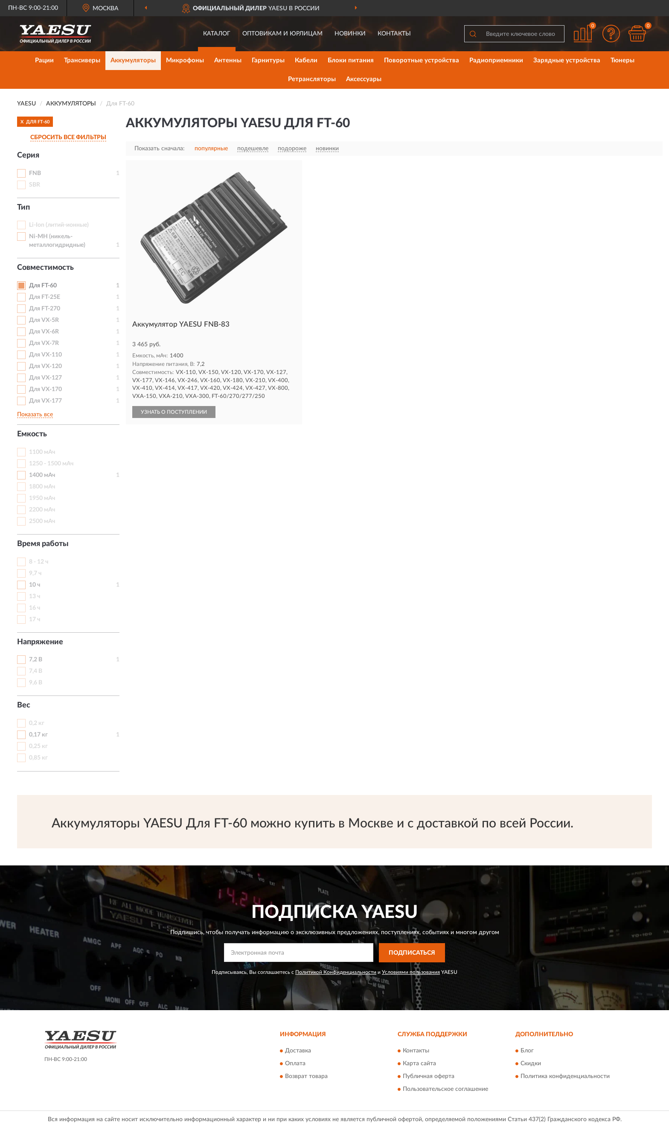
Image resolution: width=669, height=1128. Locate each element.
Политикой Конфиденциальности (335, 972)
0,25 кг (38, 746)
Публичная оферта (428, 1077)
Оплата (295, 1064)
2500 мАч (42, 521)
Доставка (298, 1051)
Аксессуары (363, 79)
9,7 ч (35, 573)
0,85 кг (38, 758)
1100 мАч (42, 452)
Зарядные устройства (566, 60)
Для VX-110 (45, 355)
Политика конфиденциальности (565, 1077)
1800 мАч (42, 487)
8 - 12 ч (38, 562)
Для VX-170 (45, 389)
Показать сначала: (159, 149)
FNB (35, 173)
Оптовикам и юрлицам (282, 34)
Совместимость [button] (45, 268)
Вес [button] (23, 705)
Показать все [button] (35, 415)
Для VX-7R (44, 343)
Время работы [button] (43, 544)
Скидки (531, 1064)
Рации (44, 60)
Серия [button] (28, 155)
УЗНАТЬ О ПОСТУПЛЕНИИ (174, 412)
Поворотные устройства (421, 60)
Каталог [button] (216, 34)
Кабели (306, 60)
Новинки (350, 34)
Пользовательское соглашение (445, 1090)
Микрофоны (185, 60)
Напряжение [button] (40, 642)
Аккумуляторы (133, 60)
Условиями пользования (411, 972)
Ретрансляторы (312, 79)
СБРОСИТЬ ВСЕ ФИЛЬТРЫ (68, 137)
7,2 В (35, 660)
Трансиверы (82, 60)
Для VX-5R (44, 320)
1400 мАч (42, 475)
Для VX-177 (45, 401)
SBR (34, 185)
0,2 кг (36, 723)
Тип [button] (23, 207)
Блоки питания (351, 60)
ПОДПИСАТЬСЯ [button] (412, 953)
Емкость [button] (32, 434)
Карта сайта (419, 1064)
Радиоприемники (496, 60)
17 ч (34, 619)
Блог (527, 1051)
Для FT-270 (44, 309)
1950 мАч (42, 498)
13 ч (34, 596)
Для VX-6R (44, 332)
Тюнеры (622, 60)
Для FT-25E (44, 297)
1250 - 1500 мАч (51, 464)
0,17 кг (38, 735)
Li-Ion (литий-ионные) (59, 225)
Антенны (227, 60)
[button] (611, 33)
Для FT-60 (43, 286)
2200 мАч (42, 510)
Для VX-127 (45, 378)
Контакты (394, 34)
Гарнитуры (268, 60)
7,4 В (35, 671)
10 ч (34, 585)
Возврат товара (306, 1077)
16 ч (34, 608)
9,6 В (35, 683)
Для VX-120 (45, 366)
